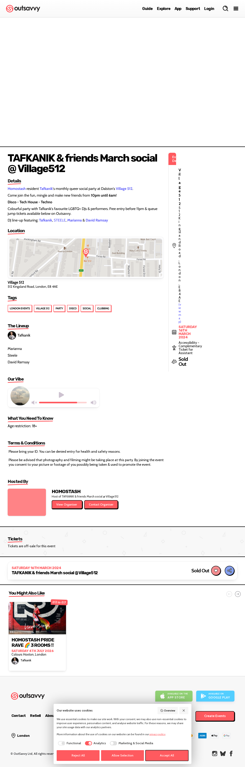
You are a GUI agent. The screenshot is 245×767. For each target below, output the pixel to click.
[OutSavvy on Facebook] (231, 753)
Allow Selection (122, 755)
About (50, 715)
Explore (163, 8)
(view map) (192, 174)
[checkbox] (69, 743)
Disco (73, 308)
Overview (167, 710)
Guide (147, 8)
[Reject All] (184, 710)
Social (87, 308)
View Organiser (67, 504)
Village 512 (42, 308)
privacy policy (157, 734)
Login (209, 8)
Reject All (78, 755)
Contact (18, 715)
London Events (20, 308)
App (178, 8)
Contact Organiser (101, 504)
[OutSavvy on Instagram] (214, 753)
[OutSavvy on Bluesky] (223, 753)
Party (59, 308)
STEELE (60, 220)
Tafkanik (19, 335)
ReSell (35, 715)
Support (193, 8)
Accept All (167, 755)
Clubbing (103, 308)
